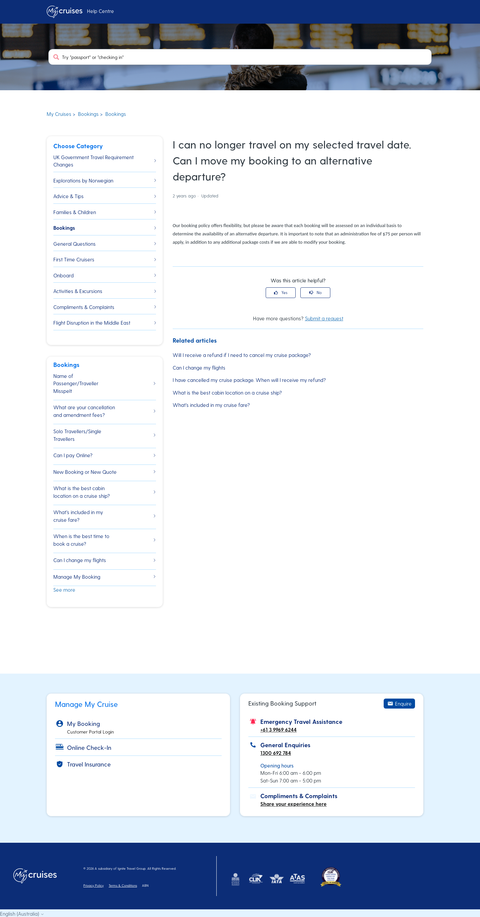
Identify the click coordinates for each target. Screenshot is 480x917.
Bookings (88, 114)
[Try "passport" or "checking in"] (240, 57)
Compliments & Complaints (104, 307)
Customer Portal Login (90, 732)
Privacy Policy (93, 885)
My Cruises (59, 114)
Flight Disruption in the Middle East (104, 323)
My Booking (83, 723)
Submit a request (324, 318)
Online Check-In (89, 747)
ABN (145, 885)
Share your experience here (293, 804)
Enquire (399, 703)
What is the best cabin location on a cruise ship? (227, 393)
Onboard (104, 275)
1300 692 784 (275, 753)
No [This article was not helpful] (319, 292)
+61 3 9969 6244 (278, 730)
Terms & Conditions (123, 885)
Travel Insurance (89, 764)
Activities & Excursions (104, 291)
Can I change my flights (199, 368)
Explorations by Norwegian (104, 180)
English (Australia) (22, 914)
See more (64, 590)
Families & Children (104, 212)
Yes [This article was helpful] (284, 292)
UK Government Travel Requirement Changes (104, 161)
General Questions (104, 244)
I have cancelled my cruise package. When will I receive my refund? (249, 380)
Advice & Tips (104, 196)
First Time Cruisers (104, 259)
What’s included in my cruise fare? (211, 405)
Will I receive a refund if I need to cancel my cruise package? (242, 355)
